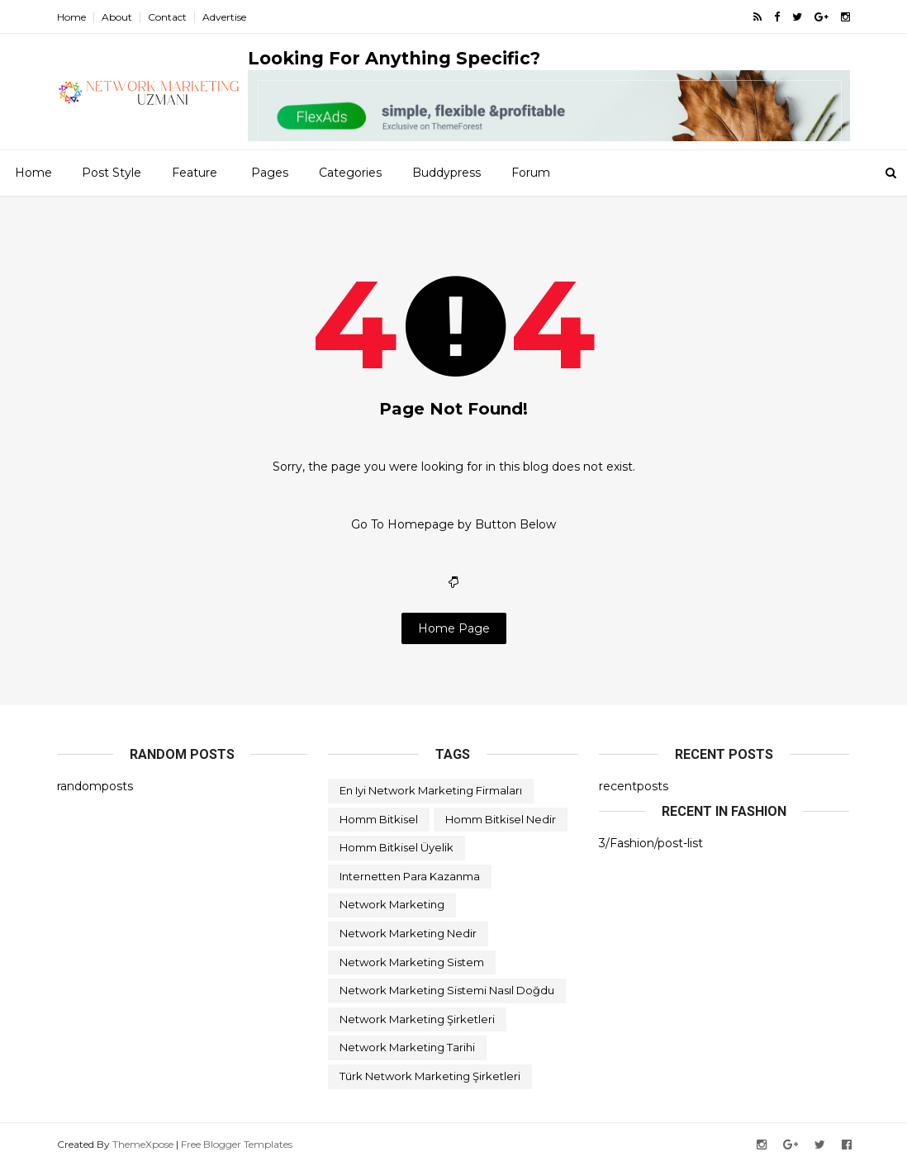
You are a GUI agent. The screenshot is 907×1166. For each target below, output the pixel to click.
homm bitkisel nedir (500, 819)
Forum (530, 172)
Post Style (111, 172)
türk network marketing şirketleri (430, 1076)
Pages (269, 172)
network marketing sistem (412, 962)
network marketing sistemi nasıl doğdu (447, 990)
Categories (350, 172)
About (117, 17)
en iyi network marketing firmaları (431, 790)
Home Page (454, 628)
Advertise (224, 17)
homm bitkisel (379, 819)
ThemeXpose (142, 1144)
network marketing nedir (408, 933)
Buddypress (446, 172)
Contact (167, 17)
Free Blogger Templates (236, 1144)
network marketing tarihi (407, 1047)
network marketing (392, 904)
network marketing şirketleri (417, 1019)
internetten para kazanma (410, 876)
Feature (194, 172)
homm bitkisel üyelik (397, 847)
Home (71, 17)
